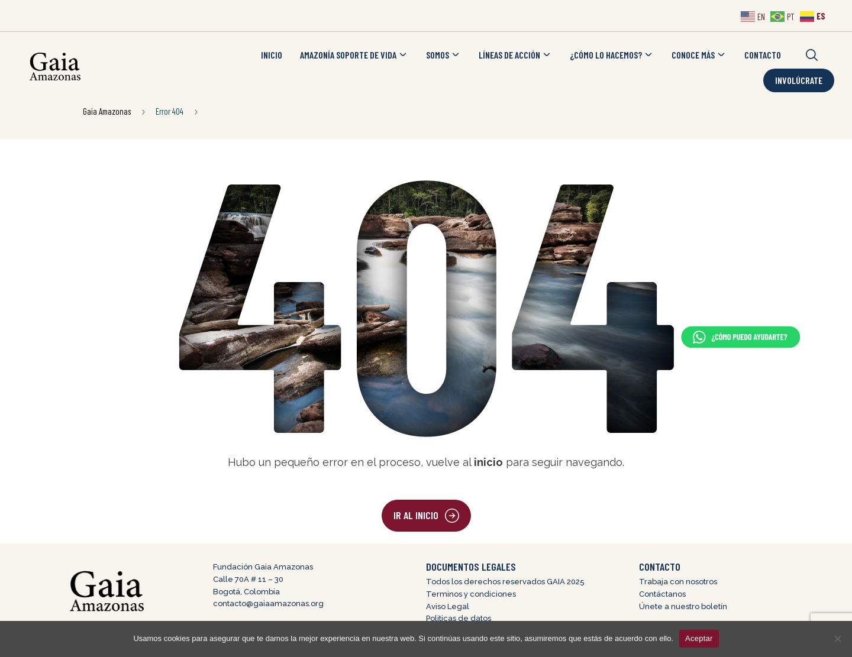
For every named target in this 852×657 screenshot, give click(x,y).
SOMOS (443, 55)
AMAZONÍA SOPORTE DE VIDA (354, 55)
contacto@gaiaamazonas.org (268, 603)
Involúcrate (798, 80)
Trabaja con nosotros (678, 581)
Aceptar (699, 638)
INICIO (271, 54)
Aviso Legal (447, 606)
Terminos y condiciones (471, 594)
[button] (812, 55)
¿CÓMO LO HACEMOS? (612, 55)
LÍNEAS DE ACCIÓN (515, 55)
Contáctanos (662, 594)
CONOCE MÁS (699, 55)
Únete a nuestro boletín (683, 606)
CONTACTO (762, 54)
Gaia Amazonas (107, 111)
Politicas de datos (458, 618)
